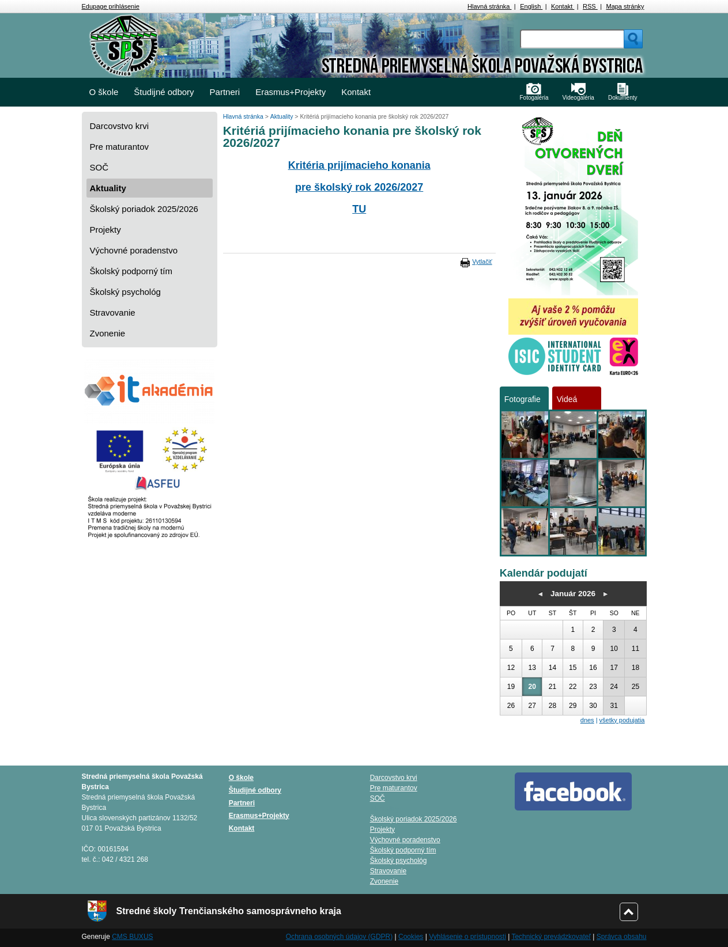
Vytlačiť (482, 261)
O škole (104, 92)
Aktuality (108, 188)
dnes (587, 720)
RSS (590, 6)
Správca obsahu (622, 937)
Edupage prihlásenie (110, 6)
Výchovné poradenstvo (134, 250)
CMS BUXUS (132, 937)
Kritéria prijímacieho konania (359, 165)
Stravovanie (112, 312)
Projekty (105, 229)
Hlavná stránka (489, 6)
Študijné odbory (164, 92)
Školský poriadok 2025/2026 (144, 209)
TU (359, 209)
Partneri (225, 92)
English (531, 6)
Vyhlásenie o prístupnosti (467, 937)
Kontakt (562, 6)
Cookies (410, 937)
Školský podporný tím (131, 271)
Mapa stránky (625, 6)
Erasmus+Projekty (290, 92)
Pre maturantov (119, 146)
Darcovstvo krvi (119, 126)
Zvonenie (108, 333)
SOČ (99, 167)
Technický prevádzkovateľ (551, 937)
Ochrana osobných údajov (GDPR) (339, 937)
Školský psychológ (125, 292)
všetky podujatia (622, 720)
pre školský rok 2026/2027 (359, 187)
